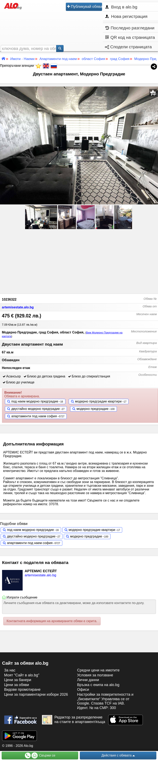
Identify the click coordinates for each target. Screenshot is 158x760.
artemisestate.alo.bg (18, 307)
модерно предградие (92, 409)
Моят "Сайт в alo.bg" (21, 675)
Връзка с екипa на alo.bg (98, 685)
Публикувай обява (84, 7)
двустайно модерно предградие (35, 409)
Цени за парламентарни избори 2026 (36, 694)
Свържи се (40, 755)
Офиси (83, 689)
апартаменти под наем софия (34, 416)
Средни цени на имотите (98, 670)
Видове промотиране (22, 689)
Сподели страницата (128, 46)
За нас (9, 670)
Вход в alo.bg (121, 7)
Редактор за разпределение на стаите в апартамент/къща (73, 719)
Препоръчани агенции (20, 65)
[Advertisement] (79, 260)
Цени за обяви (16, 685)
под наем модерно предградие (34, 401)
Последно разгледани (130, 27)
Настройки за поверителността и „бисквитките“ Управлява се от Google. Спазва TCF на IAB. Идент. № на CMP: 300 (105, 701)
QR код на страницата (130, 37)
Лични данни (88, 680)
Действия (118, 755)
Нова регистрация (126, 16)
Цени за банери (17, 680)
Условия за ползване (95, 675)
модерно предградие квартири (98, 401)
